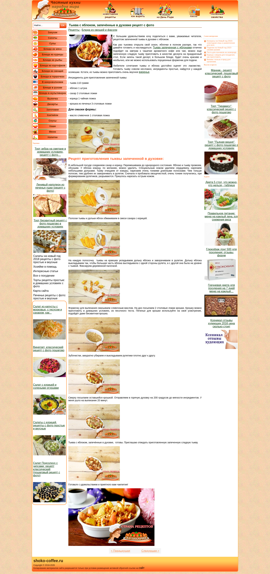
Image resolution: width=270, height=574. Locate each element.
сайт (141, 567)
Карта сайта (41, 290)
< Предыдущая (120, 550)
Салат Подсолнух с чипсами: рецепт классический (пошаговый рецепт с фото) (46, 469)
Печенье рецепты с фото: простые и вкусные (49, 297)
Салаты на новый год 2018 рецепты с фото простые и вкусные (46, 259)
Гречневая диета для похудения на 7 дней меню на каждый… (221, 288)
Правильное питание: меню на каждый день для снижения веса (221, 216)
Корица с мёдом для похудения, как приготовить (221, 56)
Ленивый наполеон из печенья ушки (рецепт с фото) (50, 187)
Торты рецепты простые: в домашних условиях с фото (49, 283)
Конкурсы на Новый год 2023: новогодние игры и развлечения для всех (221, 43)
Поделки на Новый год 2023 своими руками (219, 49)
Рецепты (74, 29)
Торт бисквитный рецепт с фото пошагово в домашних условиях (50, 223)
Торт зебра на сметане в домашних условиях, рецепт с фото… (50, 151)
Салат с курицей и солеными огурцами (46, 386)
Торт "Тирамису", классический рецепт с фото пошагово (221, 109)
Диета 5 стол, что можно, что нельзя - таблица (221, 184)
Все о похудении (43, 275)
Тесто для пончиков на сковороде (221, 52)
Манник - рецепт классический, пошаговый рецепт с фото (221, 73)
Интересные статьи (45, 271)
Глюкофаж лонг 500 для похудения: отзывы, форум (221, 252)
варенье (144, 72)
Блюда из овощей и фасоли (99, 29)
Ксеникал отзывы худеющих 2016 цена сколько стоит (221, 323)
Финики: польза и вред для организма (218, 60)
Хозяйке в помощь (45, 266)
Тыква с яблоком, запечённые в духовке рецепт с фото (111, 25)
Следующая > (150, 550)
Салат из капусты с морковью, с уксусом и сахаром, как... (47, 309)
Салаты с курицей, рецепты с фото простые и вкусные (49, 425)
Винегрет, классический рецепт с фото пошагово (48, 349)
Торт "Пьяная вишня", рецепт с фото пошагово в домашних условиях (221, 145)
